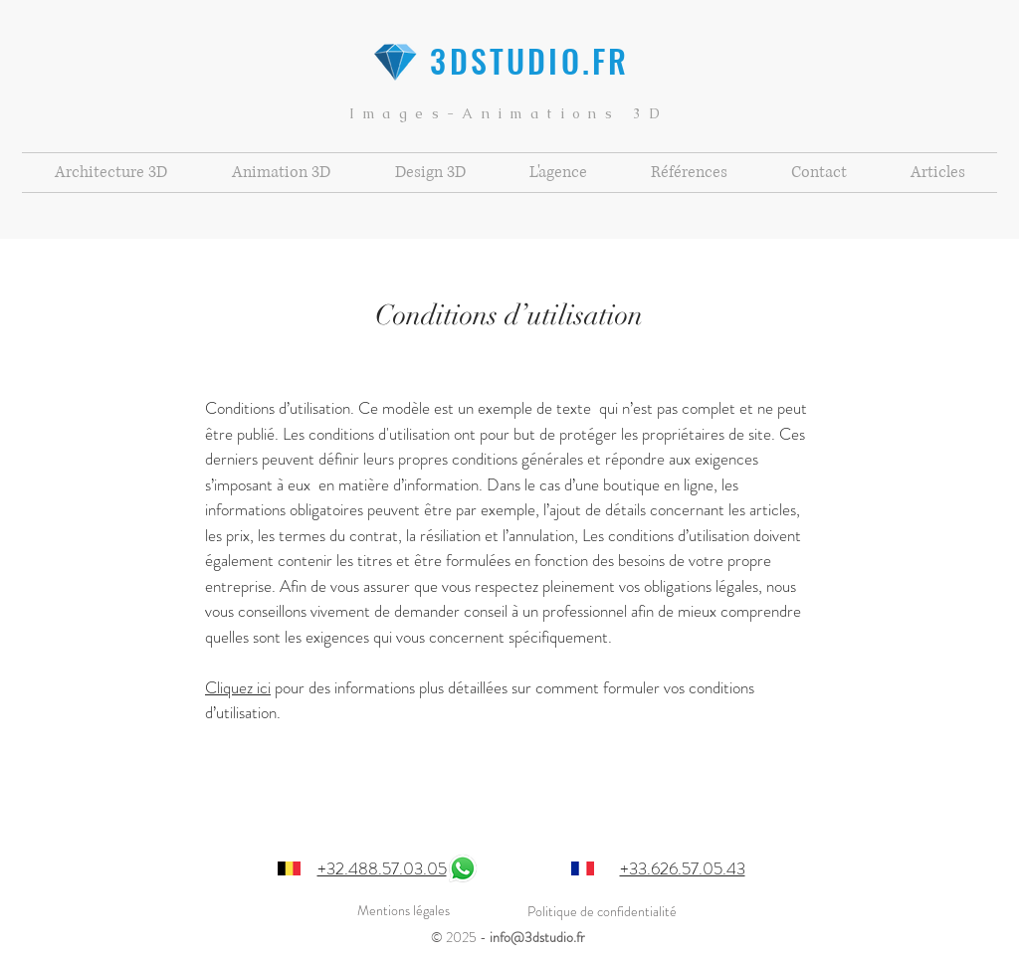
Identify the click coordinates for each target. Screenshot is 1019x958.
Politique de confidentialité (602, 911)
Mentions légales (403, 910)
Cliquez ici (238, 687)
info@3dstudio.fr (537, 937)
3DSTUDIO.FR (508, 60)
